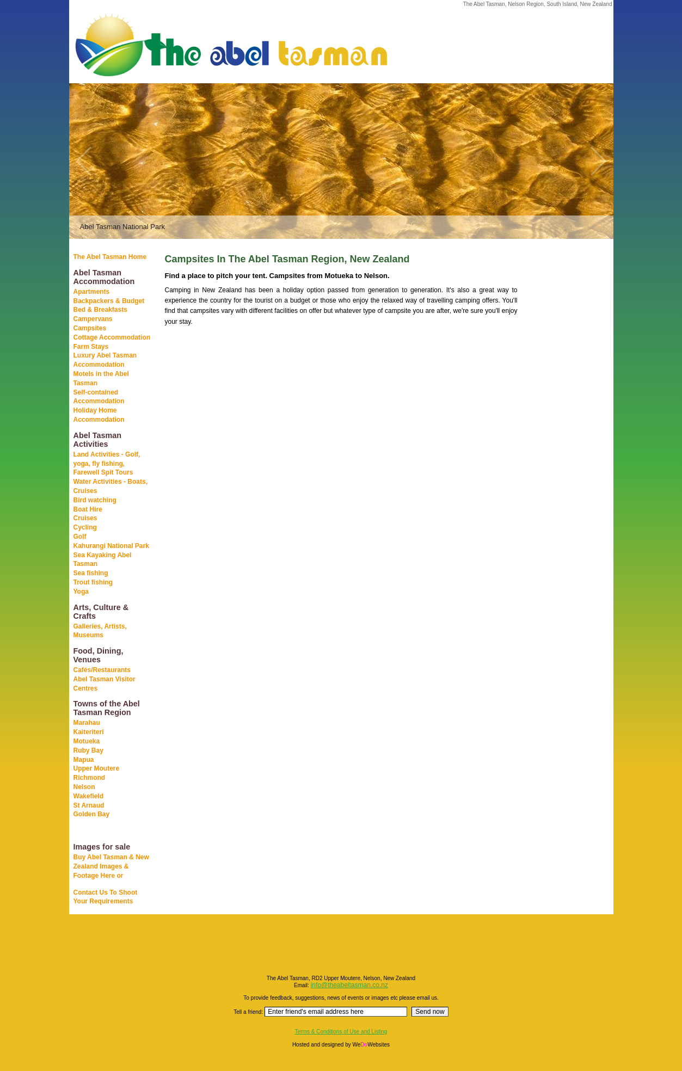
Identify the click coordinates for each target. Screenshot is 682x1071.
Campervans (93, 319)
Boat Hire (87, 509)
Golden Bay (91, 814)
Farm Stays (91, 346)
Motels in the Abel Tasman (101, 378)
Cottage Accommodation (112, 337)
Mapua (83, 760)
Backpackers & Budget (109, 301)
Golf (80, 536)
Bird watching (94, 500)
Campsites (90, 328)
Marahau (86, 723)
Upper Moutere (96, 768)
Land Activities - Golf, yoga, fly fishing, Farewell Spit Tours (106, 464)
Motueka (86, 741)
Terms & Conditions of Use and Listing (341, 1032)
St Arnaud (89, 805)
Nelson (84, 787)
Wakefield (88, 796)
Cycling (85, 527)
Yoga (81, 591)
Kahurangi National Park (111, 546)
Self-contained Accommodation (99, 397)
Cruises (85, 518)
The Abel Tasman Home (110, 257)
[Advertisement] (559, 424)
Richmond (89, 777)
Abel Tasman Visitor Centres (104, 683)
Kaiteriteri (88, 732)
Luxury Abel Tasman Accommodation (105, 360)
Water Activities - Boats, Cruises (110, 486)
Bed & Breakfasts (100, 309)
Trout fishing (93, 582)
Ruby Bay (88, 750)
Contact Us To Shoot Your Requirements (105, 897)
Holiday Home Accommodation (99, 415)
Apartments (91, 292)
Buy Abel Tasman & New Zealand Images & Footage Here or (111, 866)
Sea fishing (90, 573)
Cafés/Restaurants (102, 670)
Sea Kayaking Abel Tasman (102, 559)
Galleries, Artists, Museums (100, 631)
